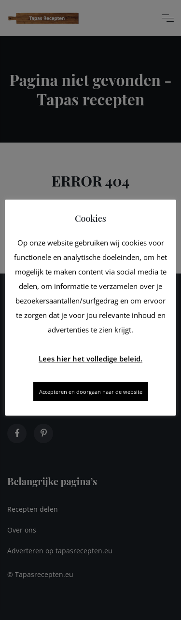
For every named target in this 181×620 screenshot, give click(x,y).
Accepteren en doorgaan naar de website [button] (90, 391)
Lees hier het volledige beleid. (90, 358)
